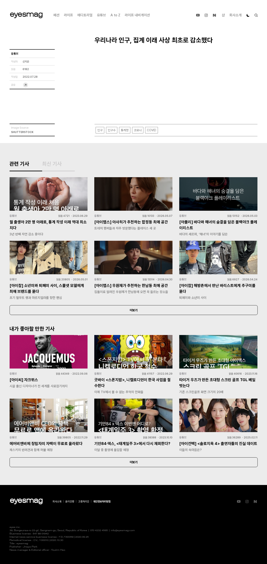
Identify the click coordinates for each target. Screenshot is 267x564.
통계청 (125, 130)
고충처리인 (83, 501)
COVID (151, 130)
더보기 (134, 310)
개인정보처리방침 (102, 501)
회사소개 (235, 15)
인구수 (112, 130)
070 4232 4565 (99, 530)
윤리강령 (69, 501)
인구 (100, 130)
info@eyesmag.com (123, 530)
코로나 (138, 130)
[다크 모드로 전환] (248, 15)
